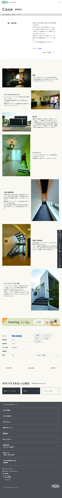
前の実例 (8, 368)
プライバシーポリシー (9, 468)
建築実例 (13, 14)
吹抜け (37, 338)
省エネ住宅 (38, 341)
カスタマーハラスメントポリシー (11, 471)
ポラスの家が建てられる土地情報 (9, 461)
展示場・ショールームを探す (11, 391)
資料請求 (31, 391)
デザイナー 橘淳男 (37, 48)
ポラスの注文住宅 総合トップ (10, 404)
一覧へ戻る (31, 368)
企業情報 (6, 473)
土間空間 (37, 335)
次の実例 (54, 368)
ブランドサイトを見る (50, 391)
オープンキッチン (47, 335)
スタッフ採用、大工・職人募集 (8, 476)
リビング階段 (45, 338)
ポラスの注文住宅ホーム (7, 14)
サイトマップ (7, 479)
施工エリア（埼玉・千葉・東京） (9, 454)
